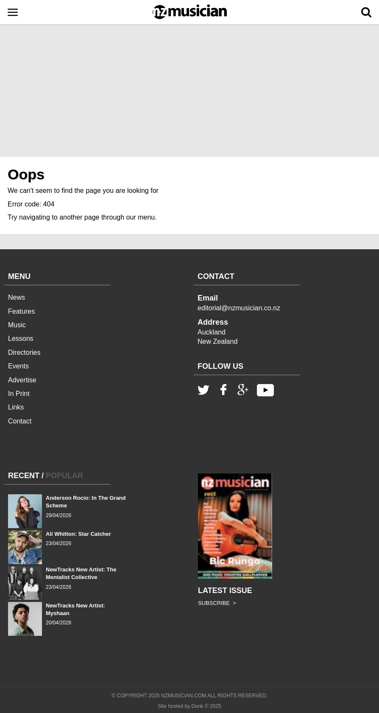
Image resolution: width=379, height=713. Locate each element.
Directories (24, 352)
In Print (19, 393)
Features (21, 311)
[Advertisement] (189, 93)
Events (18, 366)
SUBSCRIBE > (217, 603)
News (16, 297)
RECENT (23, 475)
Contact (19, 421)
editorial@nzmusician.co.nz (239, 308)
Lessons (20, 338)
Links (16, 407)
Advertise (22, 380)
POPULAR (64, 475)
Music (17, 325)
